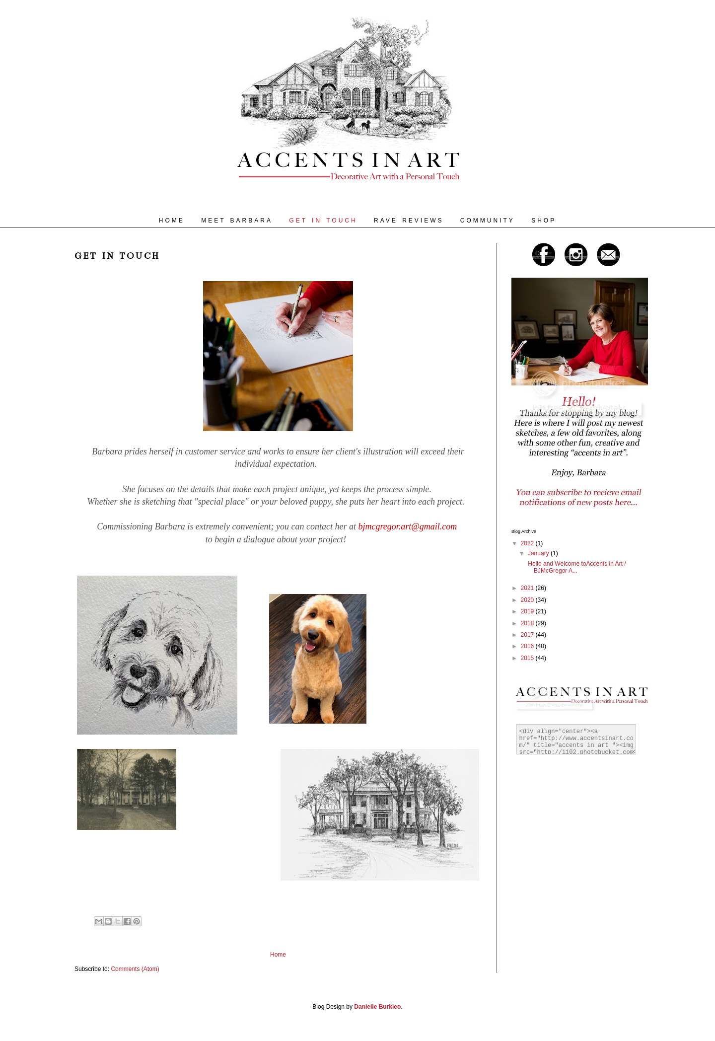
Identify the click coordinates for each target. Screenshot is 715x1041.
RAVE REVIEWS (408, 220)
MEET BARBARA (237, 220)
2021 (528, 588)
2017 (528, 634)
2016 (528, 646)
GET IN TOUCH (323, 220)
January (539, 553)
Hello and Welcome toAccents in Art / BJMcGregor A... (576, 567)
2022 (528, 543)
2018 (528, 623)
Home (278, 954)
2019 (528, 611)
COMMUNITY (487, 220)
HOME (172, 220)
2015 (528, 658)
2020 (528, 599)
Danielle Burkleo (377, 1006)
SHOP (543, 220)
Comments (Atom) (135, 969)
